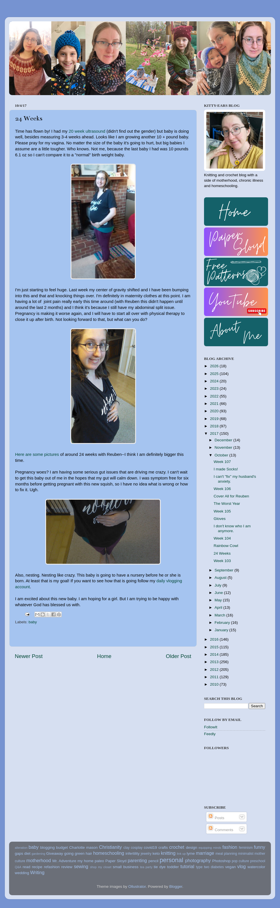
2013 (215, 662)
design (191, 847)
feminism (246, 848)
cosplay (137, 848)
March (220, 615)
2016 (215, 639)
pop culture (240, 861)
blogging (47, 847)
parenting (137, 860)
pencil (153, 861)
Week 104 (222, 538)
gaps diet (22, 853)
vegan (230, 867)
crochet (176, 847)
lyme (191, 853)
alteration (21, 847)
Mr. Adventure (64, 861)
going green (74, 853)
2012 (215, 669)
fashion (230, 847)
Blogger (175, 886)
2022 (215, 396)
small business (125, 867)
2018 (215, 426)
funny (259, 847)
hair (89, 853)
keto (156, 853)
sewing (81, 866)
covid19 (150, 847)
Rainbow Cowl (226, 546)
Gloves (220, 518)
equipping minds (210, 847)
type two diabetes (210, 867)
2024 (215, 381)
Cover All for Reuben (231, 496)
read (26, 867)
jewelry (146, 854)
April (219, 607)
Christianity (110, 847)
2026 (215, 366)
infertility (132, 853)
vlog (241, 866)
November (224, 447)
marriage (205, 853)
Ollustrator (137, 886)
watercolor (256, 867)
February (223, 622)
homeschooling (108, 853)
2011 (215, 677)
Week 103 (222, 561)
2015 (215, 647)
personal (171, 860)
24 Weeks (222, 553)
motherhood (38, 860)
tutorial (187, 866)
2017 (215, 433)
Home (104, 656)
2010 (215, 684)
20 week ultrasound (87, 131)
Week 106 (222, 489)
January (222, 630)
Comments (220, 830)
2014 (215, 654)
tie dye (159, 867)
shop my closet (100, 867)
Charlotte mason (83, 847)
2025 (215, 374)
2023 (215, 388)
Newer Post (29, 656)
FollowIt (210, 727)
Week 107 (222, 462)
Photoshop (221, 861)
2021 (215, 403)
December (224, 440)
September (224, 570)
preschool (257, 861)
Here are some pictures (37, 454)
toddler (173, 867)
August (221, 577)
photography (198, 860)
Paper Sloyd (115, 861)
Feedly (210, 734)
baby (32, 622)
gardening (38, 853)
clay (126, 848)
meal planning (226, 854)
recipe (37, 867)
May (219, 600)
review (66, 867)
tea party (146, 867)
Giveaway (54, 853)
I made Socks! (226, 469)
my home (85, 861)
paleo (99, 861)
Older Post (178, 656)
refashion (52, 867)
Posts (216, 818)
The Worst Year (227, 503)
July (219, 585)
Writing (37, 872)
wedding (22, 873)
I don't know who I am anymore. (232, 528)
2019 (215, 419)
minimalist (246, 854)
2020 (215, 411)
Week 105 (222, 511)
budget (62, 847)
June (219, 593)
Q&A (18, 867)
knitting (168, 853)
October (222, 455)
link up (181, 853)
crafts (163, 847)
